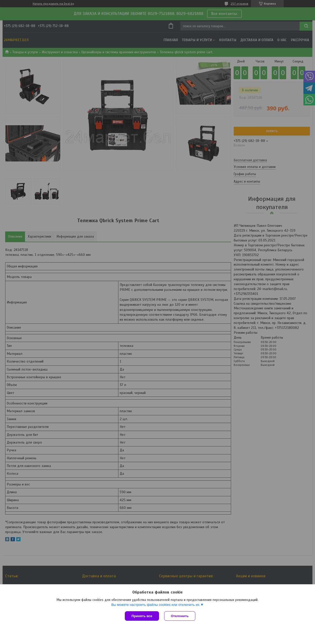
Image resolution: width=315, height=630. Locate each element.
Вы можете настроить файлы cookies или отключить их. (155, 605)
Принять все (142, 616)
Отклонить (180, 616)
